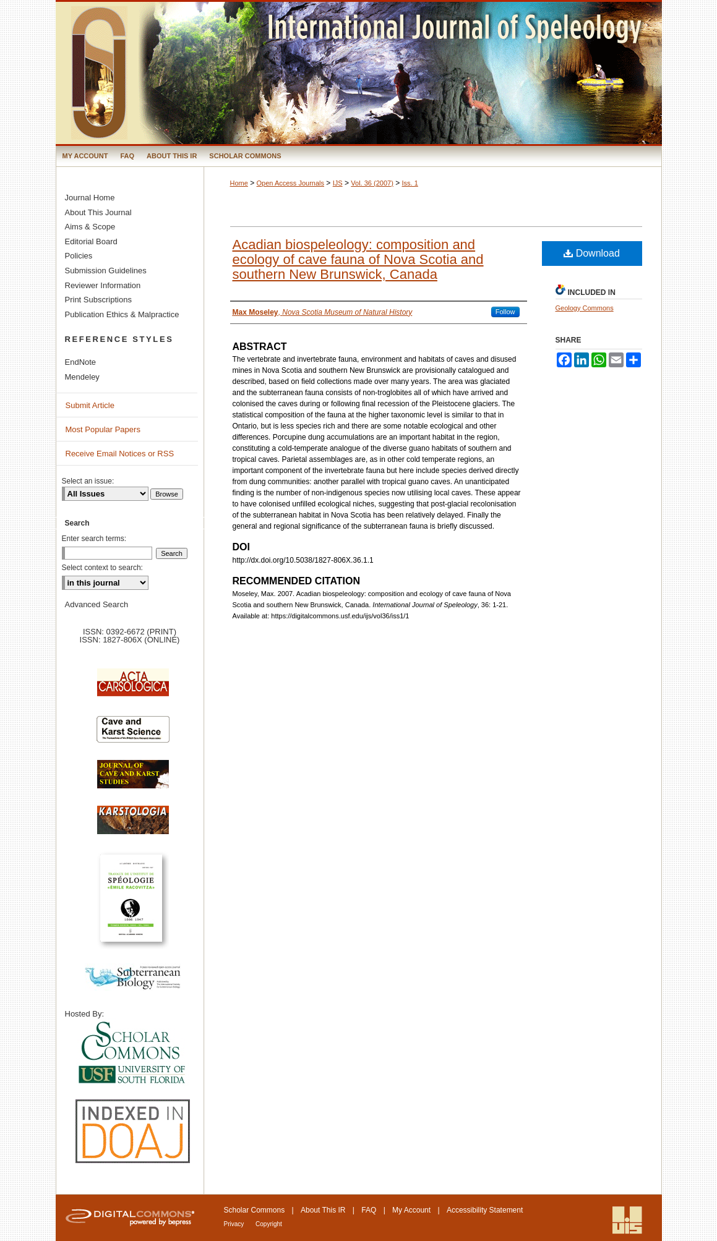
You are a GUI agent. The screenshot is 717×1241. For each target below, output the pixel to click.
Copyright (268, 1224)
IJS (338, 183)
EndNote (81, 362)
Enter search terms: (94, 538)
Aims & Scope (90, 226)
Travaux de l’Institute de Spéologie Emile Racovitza (133, 904)
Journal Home (90, 197)
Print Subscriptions (98, 299)
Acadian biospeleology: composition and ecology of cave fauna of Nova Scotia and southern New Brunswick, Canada (358, 259)
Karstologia (133, 826)
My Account (411, 1210)
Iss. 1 (410, 183)
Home (239, 183)
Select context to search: (102, 567)
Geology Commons (585, 308)
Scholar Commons (254, 1210)
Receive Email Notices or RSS (120, 453)
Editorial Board (91, 241)
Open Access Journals (290, 183)
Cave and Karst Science (133, 734)
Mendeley (82, 377)
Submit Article (90, 405)
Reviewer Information (103, 285)
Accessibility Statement (485, 1210)
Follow (505, 311)
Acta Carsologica (133, 688)
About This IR (323, 1210)
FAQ (368, 1210)
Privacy (235, 1224)
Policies (79, 255)
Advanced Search (97, 604)
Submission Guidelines (106, 270)
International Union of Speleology (627, 1220)
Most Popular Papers (103, 429)
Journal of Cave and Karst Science (133, 780)
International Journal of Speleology (359, 73)
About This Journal (98, 212)
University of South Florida (133, 1053)
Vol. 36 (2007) (372, 183)
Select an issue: (88, 481)
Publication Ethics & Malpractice (122, 314)
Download (592, 253)
